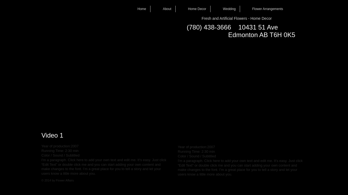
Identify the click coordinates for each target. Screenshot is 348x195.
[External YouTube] (105, 83)
